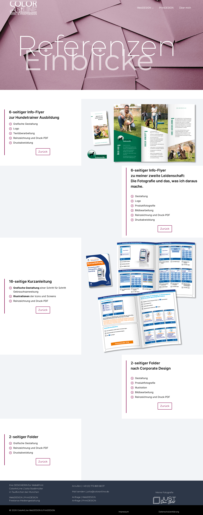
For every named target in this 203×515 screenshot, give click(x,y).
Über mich (185, 7)
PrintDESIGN (166, 7)
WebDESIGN (16, 497)
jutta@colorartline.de (98, 491)
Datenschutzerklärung (169, 511)
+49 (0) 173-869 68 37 (94, 486)
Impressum (124, 511)
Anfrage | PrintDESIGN (84, 500)
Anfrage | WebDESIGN (84, 497)
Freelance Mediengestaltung (24, 500)
